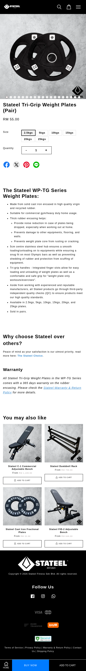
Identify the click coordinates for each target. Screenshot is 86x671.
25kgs (42, 139)
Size (5, 132)
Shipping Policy (45, 651)
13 (55, 97)
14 (59, 97)
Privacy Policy (33, 648)
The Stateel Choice (30, 355)
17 (71, 97)
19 (79, 97)
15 (63, 97)
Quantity (8, 148)
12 (51, 97)
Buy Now (30, 665)
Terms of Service (13, 648)
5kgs (42, 132)
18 (75, 97)
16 (67, 97)
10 (43, 97)
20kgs (28, 139)
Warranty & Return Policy (57, 648)
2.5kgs (28, 132)
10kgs (55, 132)
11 (47, 97)
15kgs (69, 132)
